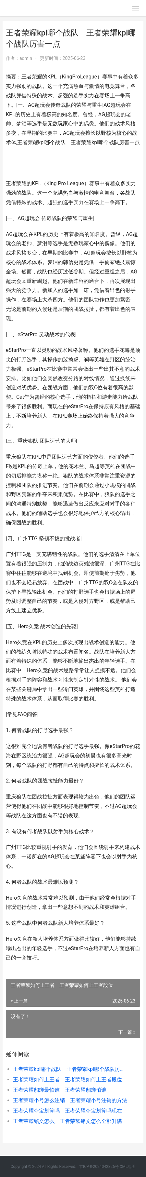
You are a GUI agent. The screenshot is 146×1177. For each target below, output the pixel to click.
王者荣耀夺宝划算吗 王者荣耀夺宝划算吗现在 (67, 1111)
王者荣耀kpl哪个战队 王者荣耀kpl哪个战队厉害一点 (70, 1069)
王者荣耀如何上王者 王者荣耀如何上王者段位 (67, 1079)
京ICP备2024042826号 (99, 1166)
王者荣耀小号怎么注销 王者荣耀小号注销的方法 (70, 1100)
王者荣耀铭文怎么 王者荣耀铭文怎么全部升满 (67, 1121)
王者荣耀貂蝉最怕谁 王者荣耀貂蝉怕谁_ (61, 1090)
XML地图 (127, 1166)
